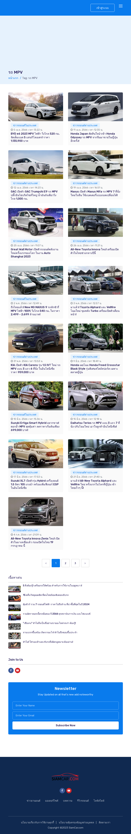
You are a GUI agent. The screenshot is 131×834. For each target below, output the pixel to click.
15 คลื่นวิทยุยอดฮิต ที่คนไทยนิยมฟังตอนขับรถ (46, 595)
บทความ (67, 800)
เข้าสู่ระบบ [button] (102, 7)
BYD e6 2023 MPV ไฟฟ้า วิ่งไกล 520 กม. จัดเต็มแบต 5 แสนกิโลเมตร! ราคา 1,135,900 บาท (35, 137)
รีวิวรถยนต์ (83, 800)
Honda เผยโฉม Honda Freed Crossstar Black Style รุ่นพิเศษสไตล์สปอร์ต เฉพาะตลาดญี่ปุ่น (95, 368)
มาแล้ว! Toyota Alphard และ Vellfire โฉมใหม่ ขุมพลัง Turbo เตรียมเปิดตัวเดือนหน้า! (95, 311)
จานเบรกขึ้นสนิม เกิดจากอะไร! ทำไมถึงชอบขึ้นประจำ (50, 632)
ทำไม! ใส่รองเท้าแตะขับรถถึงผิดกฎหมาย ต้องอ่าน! (48, 642)
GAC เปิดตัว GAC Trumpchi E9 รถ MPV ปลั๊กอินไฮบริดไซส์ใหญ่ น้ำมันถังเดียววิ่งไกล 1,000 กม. (34, 195)
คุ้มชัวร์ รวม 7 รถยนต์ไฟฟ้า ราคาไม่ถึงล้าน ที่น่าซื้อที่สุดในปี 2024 (56, 604)
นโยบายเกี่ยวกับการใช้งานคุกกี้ (37, 822)
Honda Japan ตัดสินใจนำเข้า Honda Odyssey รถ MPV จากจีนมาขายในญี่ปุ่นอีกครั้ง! (94, 137)
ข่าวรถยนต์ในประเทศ (24, 125)
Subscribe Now (65, 725)
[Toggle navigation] (121, 6)
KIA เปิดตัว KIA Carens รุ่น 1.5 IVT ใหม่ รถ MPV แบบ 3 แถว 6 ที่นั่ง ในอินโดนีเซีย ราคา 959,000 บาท (35, 368)
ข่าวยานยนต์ (33, 800)
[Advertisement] (65, 44)
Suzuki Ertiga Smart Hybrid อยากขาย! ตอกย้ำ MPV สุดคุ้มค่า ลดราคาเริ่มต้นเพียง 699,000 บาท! (35, 426)
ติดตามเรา (104, 822)
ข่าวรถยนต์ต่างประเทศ (85, 125)
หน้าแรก (13, 78)
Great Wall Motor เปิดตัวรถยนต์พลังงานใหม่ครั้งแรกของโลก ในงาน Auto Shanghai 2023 (34, 253)
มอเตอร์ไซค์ (51, 800)
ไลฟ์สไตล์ (99, 800)
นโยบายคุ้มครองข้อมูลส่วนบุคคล (76, 822)
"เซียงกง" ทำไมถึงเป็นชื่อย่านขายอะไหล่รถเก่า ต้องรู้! (49, 623)
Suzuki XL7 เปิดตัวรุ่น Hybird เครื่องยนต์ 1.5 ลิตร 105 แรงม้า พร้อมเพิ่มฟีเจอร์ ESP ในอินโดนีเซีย (35, 484)
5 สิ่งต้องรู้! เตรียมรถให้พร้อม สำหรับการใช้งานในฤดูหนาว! (52, 585)
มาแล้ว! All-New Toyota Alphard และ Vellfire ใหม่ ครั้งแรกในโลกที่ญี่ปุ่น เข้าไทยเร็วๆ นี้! (94, 484)
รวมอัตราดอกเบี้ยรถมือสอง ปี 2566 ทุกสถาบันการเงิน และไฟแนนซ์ (56, 613)
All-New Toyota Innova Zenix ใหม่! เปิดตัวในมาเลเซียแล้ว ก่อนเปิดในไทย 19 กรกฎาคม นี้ (35, 542)
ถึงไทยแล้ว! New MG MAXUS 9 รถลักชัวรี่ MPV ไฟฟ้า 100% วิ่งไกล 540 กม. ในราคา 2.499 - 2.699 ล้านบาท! (35, 311)
